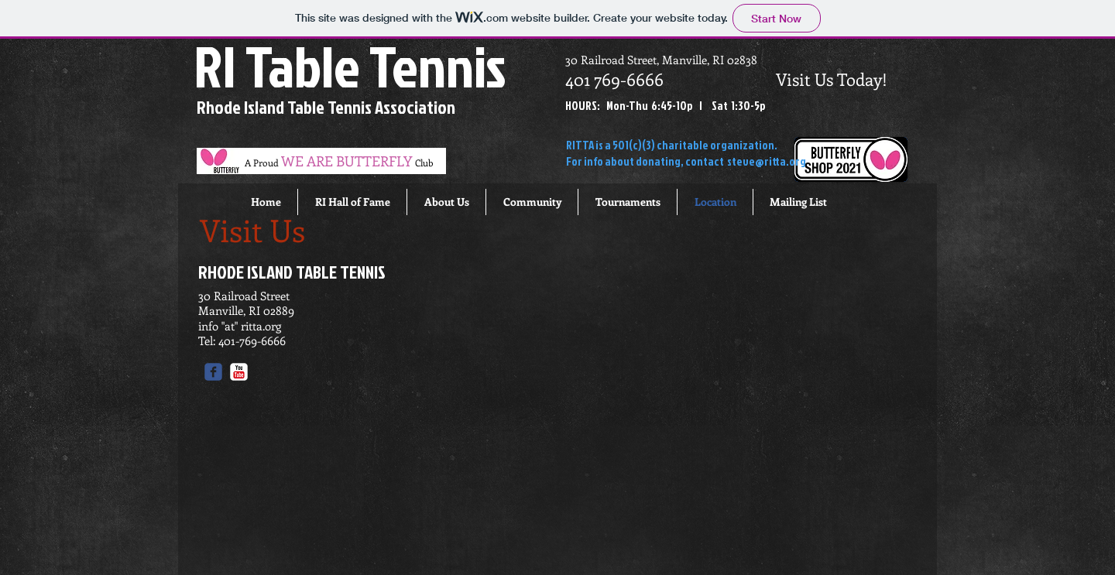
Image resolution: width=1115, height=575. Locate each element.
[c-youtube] (239, 372)
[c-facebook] (213, 372)
